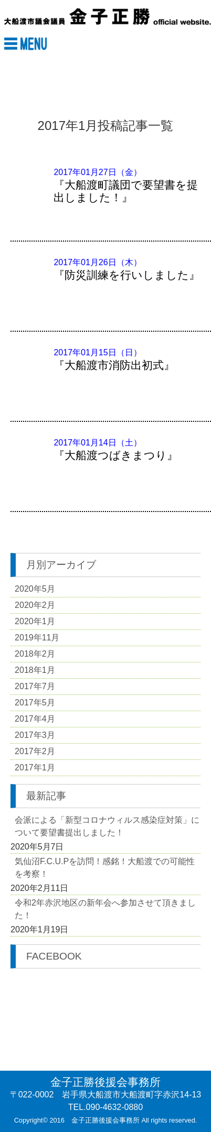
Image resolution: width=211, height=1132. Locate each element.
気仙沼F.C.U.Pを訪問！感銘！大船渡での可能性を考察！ (105, 867)
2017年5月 (35, 702)
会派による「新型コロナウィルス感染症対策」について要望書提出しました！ (107, 826)
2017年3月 (35, 735)
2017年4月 (35, 718)
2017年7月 (35, 686)
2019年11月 (37, 637)
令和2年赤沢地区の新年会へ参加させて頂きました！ (105, 909)
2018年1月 (35, 670)
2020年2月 (35, 605)
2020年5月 (35, 588)
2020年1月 (35, 621)
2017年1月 (35, 767)
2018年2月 (35, 653)
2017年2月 (35, 751)
